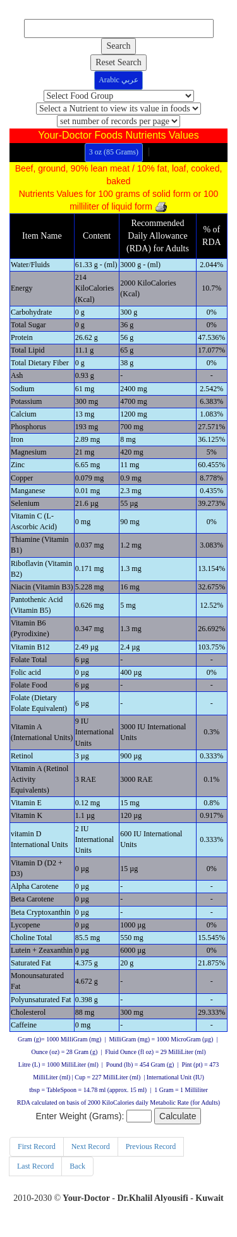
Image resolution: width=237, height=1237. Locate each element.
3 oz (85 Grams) (113, 152)
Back (77, 1166)
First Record (37, 1146)
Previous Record (151, 1146)
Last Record (35, 1166)
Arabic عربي (118, 79)
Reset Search (118, 62)
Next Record (90, 1146)
